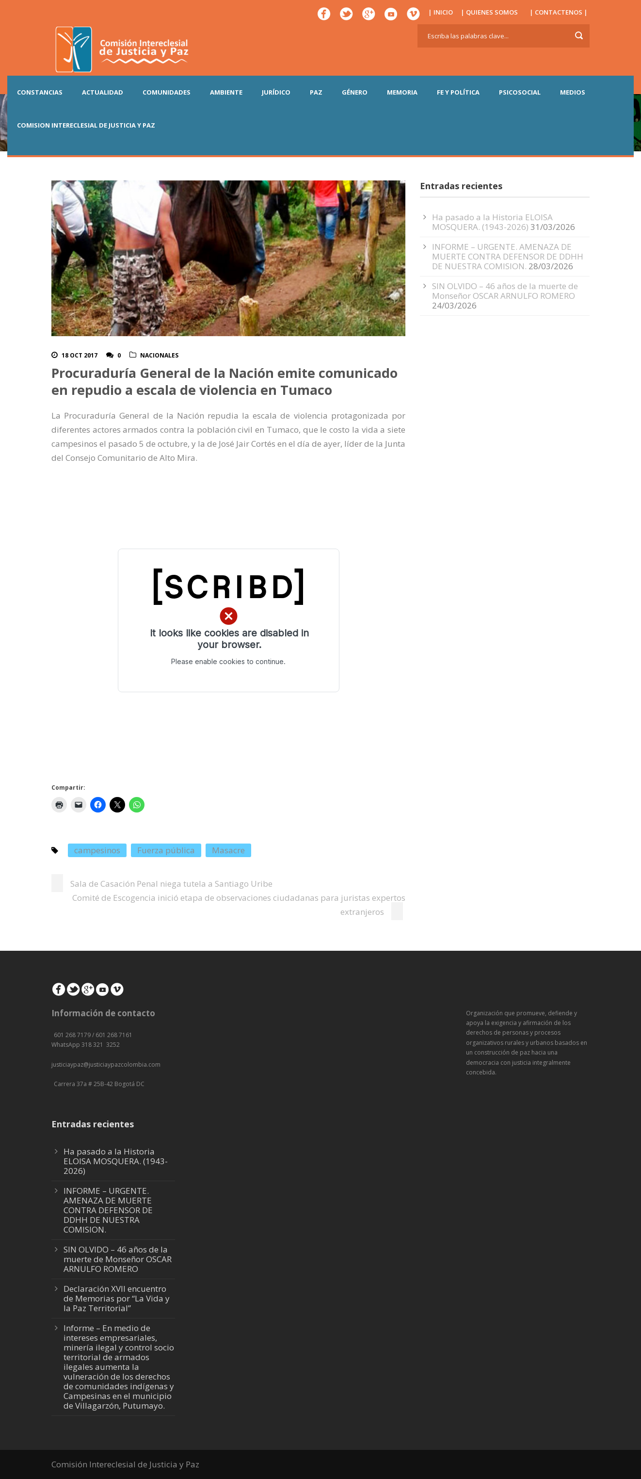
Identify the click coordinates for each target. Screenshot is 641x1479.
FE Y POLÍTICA (458, 92)
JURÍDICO (276, 92)
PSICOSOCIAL (520, 92)
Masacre (228, 850)
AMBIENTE (226, 92)
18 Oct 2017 (79, 355)
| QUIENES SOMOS (489, 12)
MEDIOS (572, 92)
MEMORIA (402, 92)
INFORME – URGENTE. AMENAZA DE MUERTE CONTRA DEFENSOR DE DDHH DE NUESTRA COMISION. (507, 256)
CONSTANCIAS (40, 92)
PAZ (316, 92)
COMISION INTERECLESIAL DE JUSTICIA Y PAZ (86, 125)
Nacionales (159, 355)
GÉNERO (355, 92)
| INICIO (440, 12)
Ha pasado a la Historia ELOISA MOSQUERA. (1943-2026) (492, 221)
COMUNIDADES (167, 92)
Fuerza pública (166, 850)
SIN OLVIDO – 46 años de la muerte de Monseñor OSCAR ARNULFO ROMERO (505, 290)
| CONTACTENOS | (558, 12)
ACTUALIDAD (102, 92)
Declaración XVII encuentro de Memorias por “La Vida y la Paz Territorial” (117, 1298)
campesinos (97, 850)
